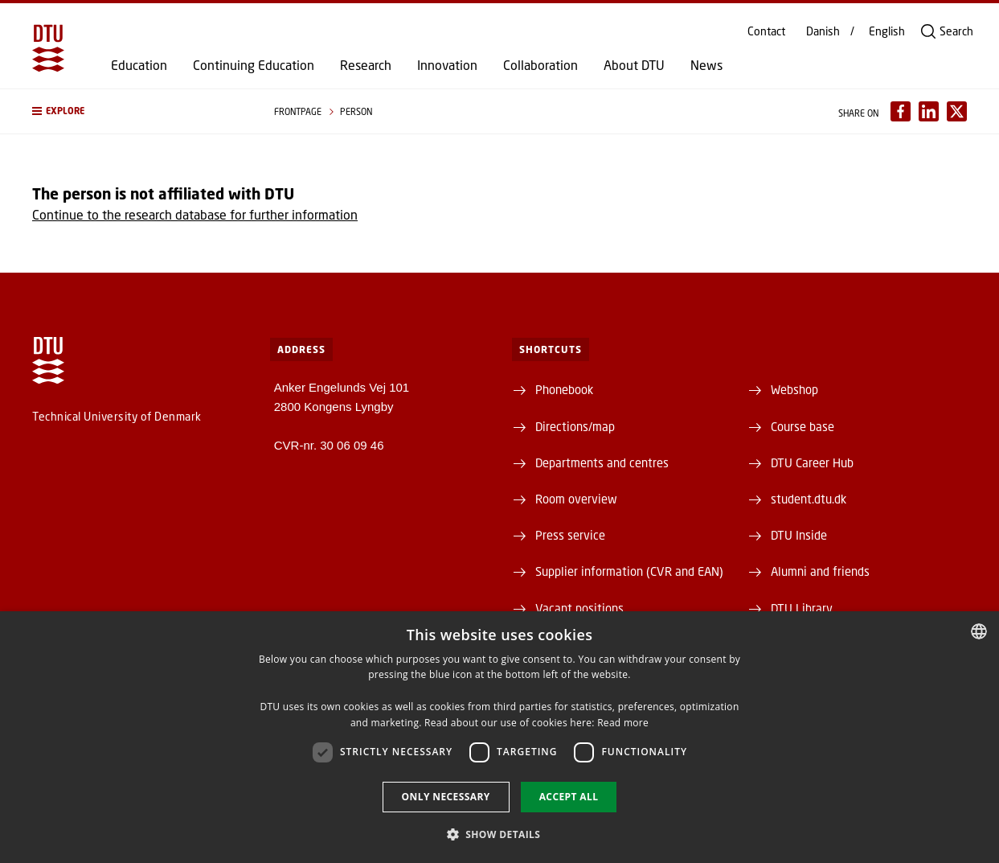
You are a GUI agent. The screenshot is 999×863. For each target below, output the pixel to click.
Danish (823, 31)
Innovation (447, 65)
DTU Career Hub (812, 462)
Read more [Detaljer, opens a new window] (623, 722)
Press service (570, 535)
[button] (137, 111)
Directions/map (575, 426)
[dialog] (499, 737)
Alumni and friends (820, 571)
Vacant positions (579, 608)
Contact (766, 31)
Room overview (576, 498)
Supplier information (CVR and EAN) (629, 571)
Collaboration (540, 65)
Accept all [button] (569, 796)
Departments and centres (602, 462)
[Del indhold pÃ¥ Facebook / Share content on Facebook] (901, 111)
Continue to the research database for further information (195, 214)
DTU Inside (799, 535)
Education (139, 65)
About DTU (634, 65)
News (706, 65)
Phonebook (564, 389)
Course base (802, 426)
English (887, 31)
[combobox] (979, 631)
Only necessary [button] (446, 796)
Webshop (794, 389)
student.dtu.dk (808, 498)
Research (365, 65)
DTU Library (802, 608)
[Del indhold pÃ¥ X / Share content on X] (957, 111)
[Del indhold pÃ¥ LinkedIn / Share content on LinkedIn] (929, 111)
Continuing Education (253, 65)
